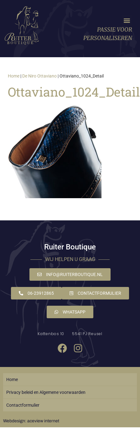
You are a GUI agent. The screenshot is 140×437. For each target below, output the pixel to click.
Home (13, 75)
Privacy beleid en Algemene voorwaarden (46, 392)
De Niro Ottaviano (39, 75)
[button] (127, 20)
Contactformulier (22, 405)
